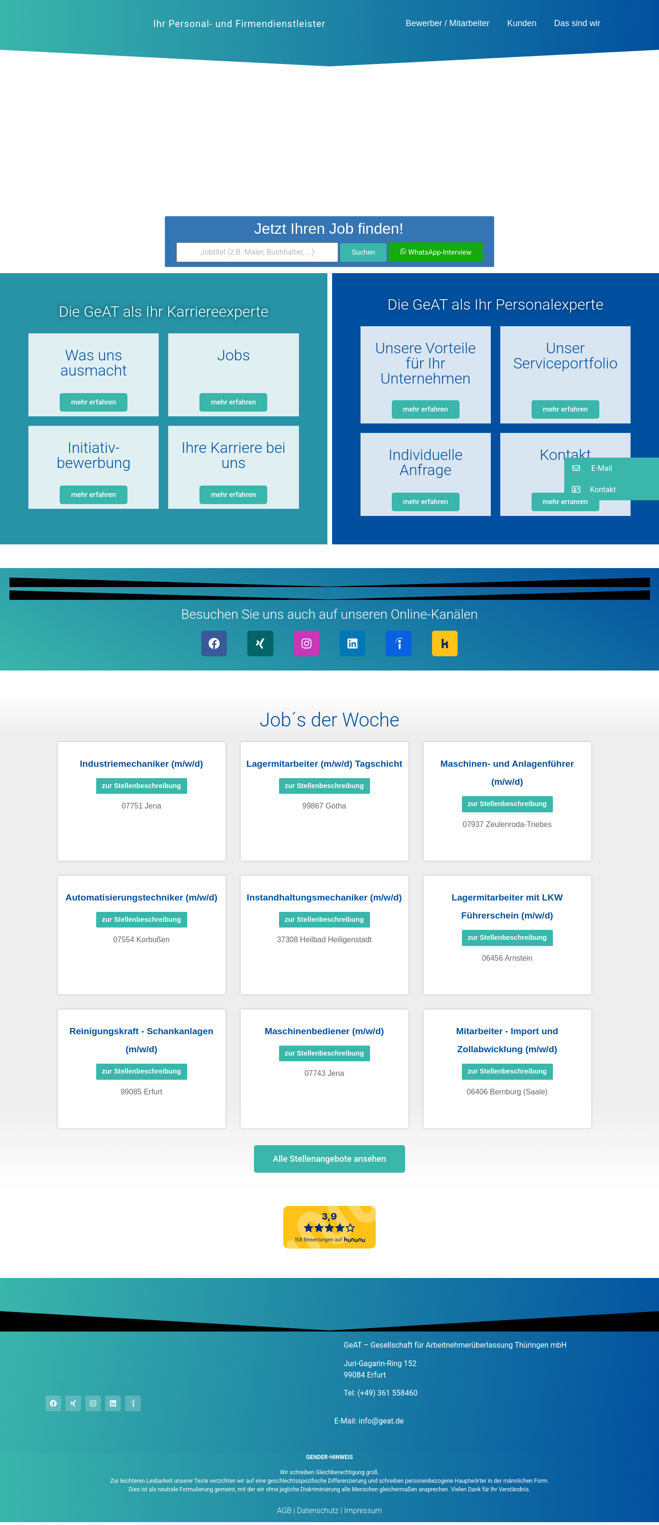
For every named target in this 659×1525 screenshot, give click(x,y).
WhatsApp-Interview (435, 252)
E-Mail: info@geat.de (369, 1423)
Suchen (363, 252)
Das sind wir (577, 23)
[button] (611, 468)
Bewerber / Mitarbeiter (447, 23)
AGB (284, 1513)
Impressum (362, 1513)
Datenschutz (317, 1513)
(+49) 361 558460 (388, 1395)
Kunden (521, 23)
